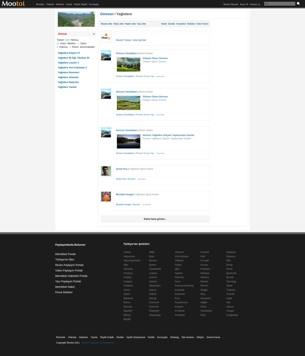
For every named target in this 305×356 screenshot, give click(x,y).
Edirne (153, 293)
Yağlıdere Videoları (68, 77)
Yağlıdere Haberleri (68, 82)
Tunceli (230, 293)
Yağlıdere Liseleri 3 (68, 62)
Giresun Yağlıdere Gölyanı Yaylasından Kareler (168, 135)
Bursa (152, 264)
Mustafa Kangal (124, 194)
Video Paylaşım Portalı (69, 270)
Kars (177, 298)
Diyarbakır (155, 285)
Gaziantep (155, 315)
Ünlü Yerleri (202, 24)
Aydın (127, 293)
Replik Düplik (80, 4)
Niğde (204, 302)
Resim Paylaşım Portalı (69, 265)
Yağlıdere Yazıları (67, 87)
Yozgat (230, 310)
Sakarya (231, 252)
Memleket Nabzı (65, 286)
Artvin (127, 289)
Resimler (40, 4)
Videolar (50, 4)
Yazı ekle (141, 24)
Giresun (107, 14)
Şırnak (230, 277)
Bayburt (128, 310)
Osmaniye (206, 310)
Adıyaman (129, 256)
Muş (203, 293)
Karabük (179, 289)
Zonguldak (232, 315)
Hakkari (179, 260)
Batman (128, 306)
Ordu (203, 306)
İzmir (177, 281)
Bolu (151, 256)
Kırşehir (205, 252)
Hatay (178, 264)
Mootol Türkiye (123, 40)
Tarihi (164, 24)
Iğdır (177, 268)
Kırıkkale (180, 310)
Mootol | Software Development (98, 342)
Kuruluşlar (94, 4)
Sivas (229, 268)
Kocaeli (205, 260)
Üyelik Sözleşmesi (135, 337)
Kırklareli (180, 315)
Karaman (180, 293)
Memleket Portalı (65, 254)
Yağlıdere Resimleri (68, 72)
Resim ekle (106, 24)
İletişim (200, 337)
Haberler (60, 4)
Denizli (153, 281)
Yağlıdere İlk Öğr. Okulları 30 (73, 58)
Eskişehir (154, 310)
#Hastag (174, 337)
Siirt (228, 260)
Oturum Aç (255, 4)
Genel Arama (213, 337)
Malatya (205, 273)
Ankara (127, 277)
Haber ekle (130, 24)
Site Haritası (187, 337)
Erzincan (154, 302)
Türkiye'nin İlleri (64, 259)
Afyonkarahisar (132, 260)
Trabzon (230, 289)
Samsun (231, 256)
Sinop (229, 264)
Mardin (204, 281)
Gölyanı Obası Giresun (155, 58)
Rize (203, 315)
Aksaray (128, 268)
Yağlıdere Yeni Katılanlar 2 (72, 67)
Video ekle (118, 24)
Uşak (229, 298)
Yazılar (69, 4)
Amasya (128, 273)
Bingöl (127, 319)
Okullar (120, 337)
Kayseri (179, 306)
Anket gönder (139, 40)
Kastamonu (181, 302)
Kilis (203, 256)
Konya (204, 264)
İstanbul (179, 277)
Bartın (127, 302)
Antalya (128, 281)
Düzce (152, 289)
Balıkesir (128, 298)
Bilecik (127, 315)
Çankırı (153, 273)
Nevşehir (205, 298)
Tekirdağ (231, 281)
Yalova (230, 306)
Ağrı (126, 264)
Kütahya (205, 268)
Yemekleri (181, 24)
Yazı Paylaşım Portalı (68, 281)
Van (228, 302)
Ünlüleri (191, 24)
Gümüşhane (182, 256)
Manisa (205, 277)
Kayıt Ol (244, 4)
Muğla (204, 289)
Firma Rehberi (64, 292)
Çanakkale (155, 268)
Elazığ (152, 298)
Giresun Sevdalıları (126, 53)
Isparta (179, 273)
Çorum (153, 277)
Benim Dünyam (230, 4)
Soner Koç (122, 169)
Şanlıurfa (231, 273)
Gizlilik (151, 337)
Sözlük (171, 24)
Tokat (229, 285)
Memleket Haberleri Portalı (71, 275)
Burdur (153, 260)
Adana (127, 252)
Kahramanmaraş (184, 285)
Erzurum (154, 306)
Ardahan (128, 285)
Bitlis (151, 252)
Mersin (204, 285)
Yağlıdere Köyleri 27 (69, 53)
